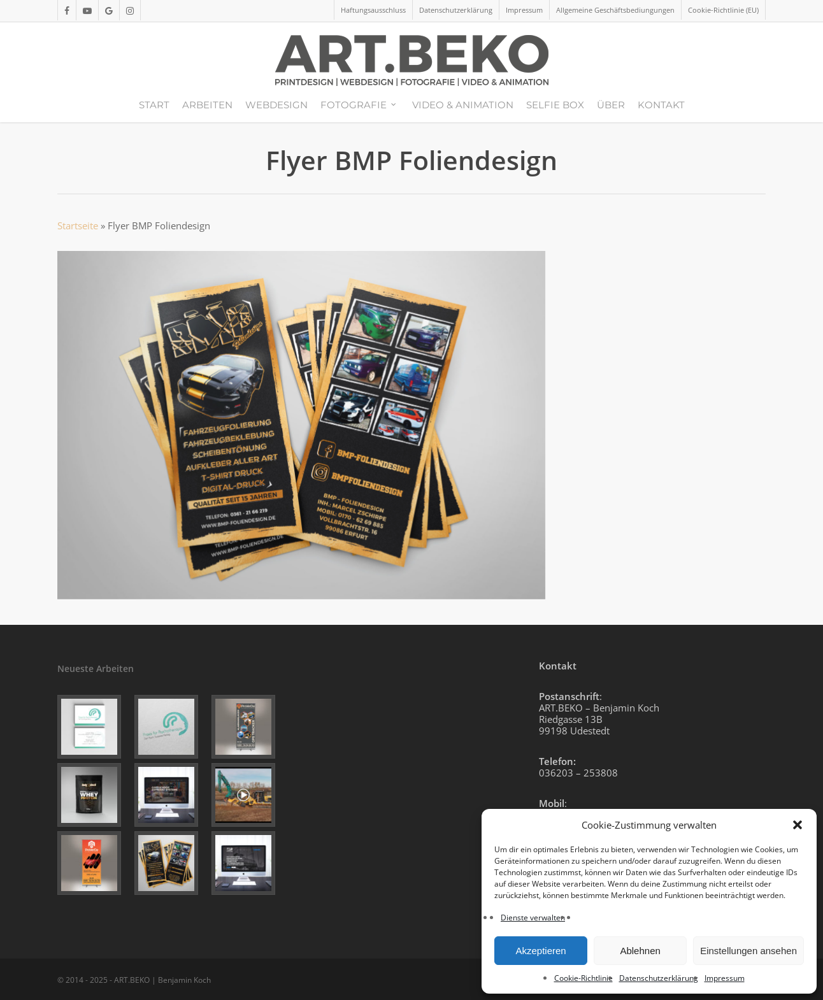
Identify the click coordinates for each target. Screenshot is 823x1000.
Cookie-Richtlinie (583, 978)
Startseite (77, 225)
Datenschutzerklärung (658, 978)
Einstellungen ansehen (748, 950)
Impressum (725, 978)
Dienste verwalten (533, 917)
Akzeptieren (540, 950)
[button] (797, 824)
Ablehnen (640, 950)
